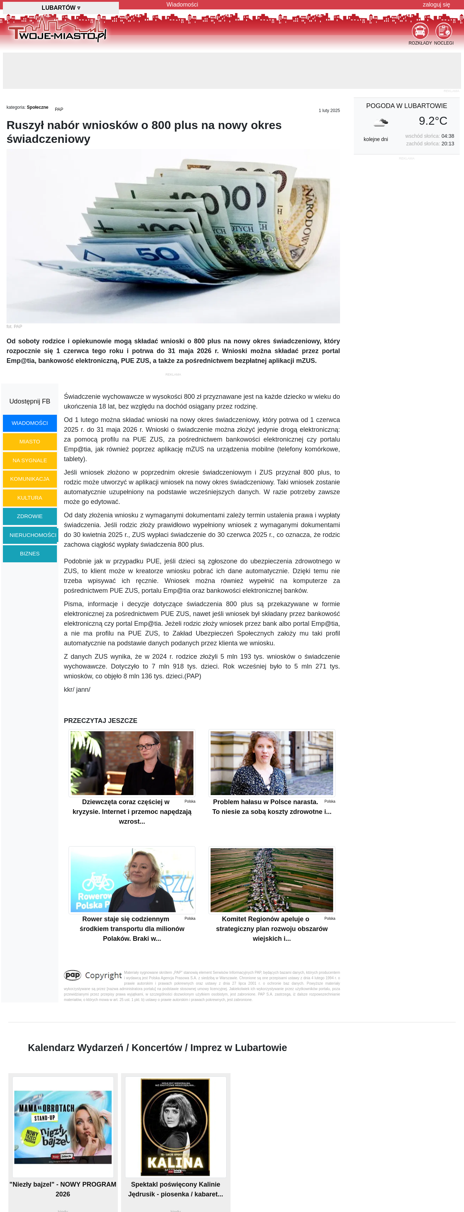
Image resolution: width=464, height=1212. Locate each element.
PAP (59, 109)
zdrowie (30, 516)
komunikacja (29, 479)
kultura (29, 498)
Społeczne (37, 107)
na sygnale (30, 460)
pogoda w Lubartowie (406, 105)
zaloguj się (436, 4)
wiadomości (30, 423)
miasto (30, 441)
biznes (30, 553)
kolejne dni (376, 139)
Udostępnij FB (29, 401)
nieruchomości (33, 535)
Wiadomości (182, 4)
